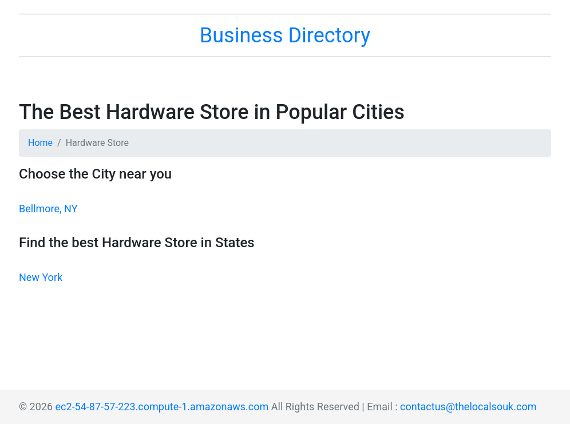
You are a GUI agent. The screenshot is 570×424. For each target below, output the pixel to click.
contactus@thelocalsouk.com (468, 407)
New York (40, 277)
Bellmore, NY (48, 209)
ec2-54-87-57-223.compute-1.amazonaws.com (162, 407)
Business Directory (285, 35)
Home (40, 142)
